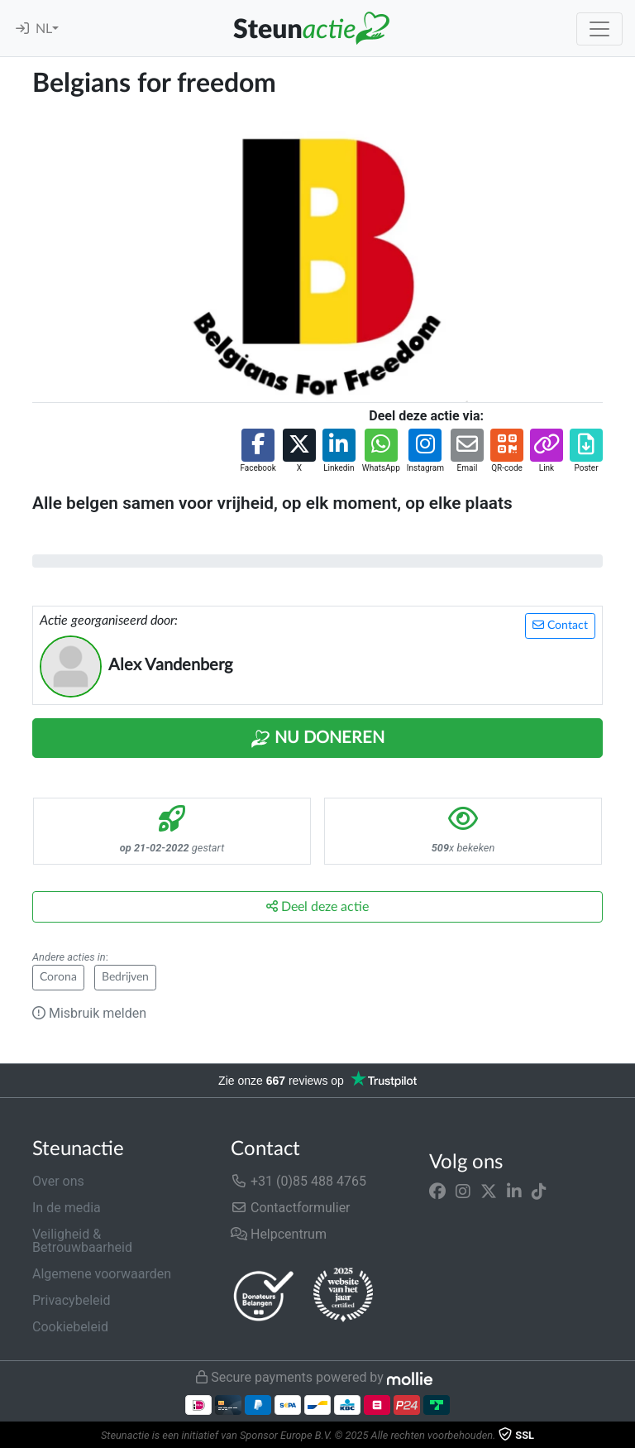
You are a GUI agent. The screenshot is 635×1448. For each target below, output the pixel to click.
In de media (66, 1207)
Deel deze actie (317, 906)
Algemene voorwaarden (101, 1274)
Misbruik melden (89, 1013)
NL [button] (44, 29)
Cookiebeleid (70, 1327)
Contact (560, 625)
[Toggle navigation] (599, 29)
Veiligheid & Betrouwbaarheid (82, 1240)
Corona (58, 977)
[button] (257, 451)
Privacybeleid (71, 1300)
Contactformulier (291, 1207)
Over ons (58, 1181)
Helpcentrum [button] (279, 1234)
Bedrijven (125, 977)
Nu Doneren (317, 739)
